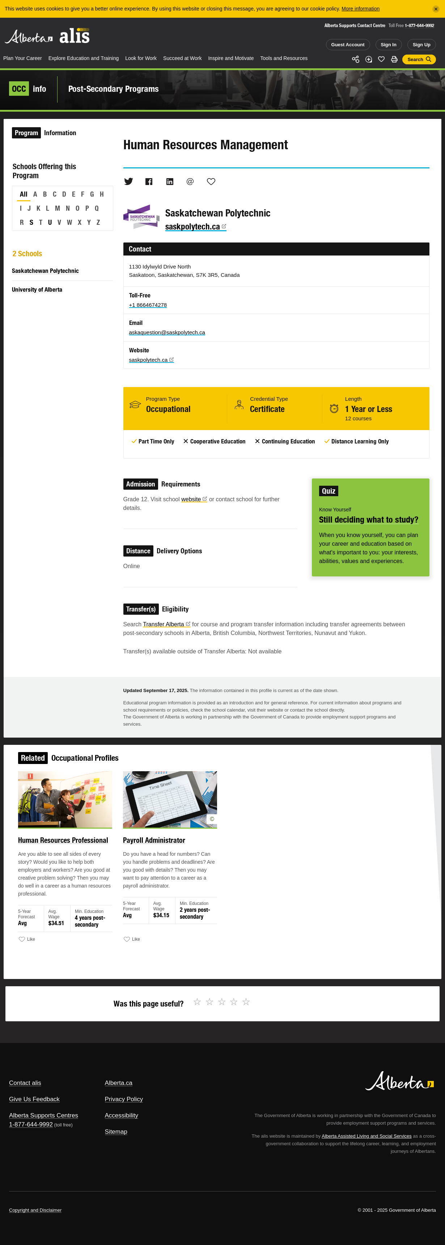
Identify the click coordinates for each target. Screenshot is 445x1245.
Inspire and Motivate (231, 58)
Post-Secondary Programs (113, 88)
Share (355, 59)
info (27, 88)
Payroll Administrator (155, 842)
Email (190, 181)
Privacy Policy (124, 1099)
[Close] (436, 9)
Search (415, 59)
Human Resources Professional (66, 842)
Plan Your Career (22, 58)
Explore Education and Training (83, 58)
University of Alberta (37, 289)
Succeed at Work (182, 58)
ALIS (75, 35)
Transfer (166, 624)
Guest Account (348, 44)
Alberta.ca (119, 1082)
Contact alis (25, 1082)
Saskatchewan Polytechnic (45, 270)
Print (394, 59)
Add (368, 59)
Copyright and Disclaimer (35, 1210)
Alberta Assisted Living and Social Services (367, 1136)
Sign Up (422, 44)
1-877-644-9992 (419, 25)
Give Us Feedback (34, 1099)
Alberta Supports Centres (43, 1115)
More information (361, 9)
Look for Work (141, 58)
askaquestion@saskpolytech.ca (167, 332)
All (23, 194)
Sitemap (116, 1131)
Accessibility (122, 1115)
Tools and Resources (284, 58)
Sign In (389, 44)
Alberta (28, 36)
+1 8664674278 (148, 305)
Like (381, 59)
